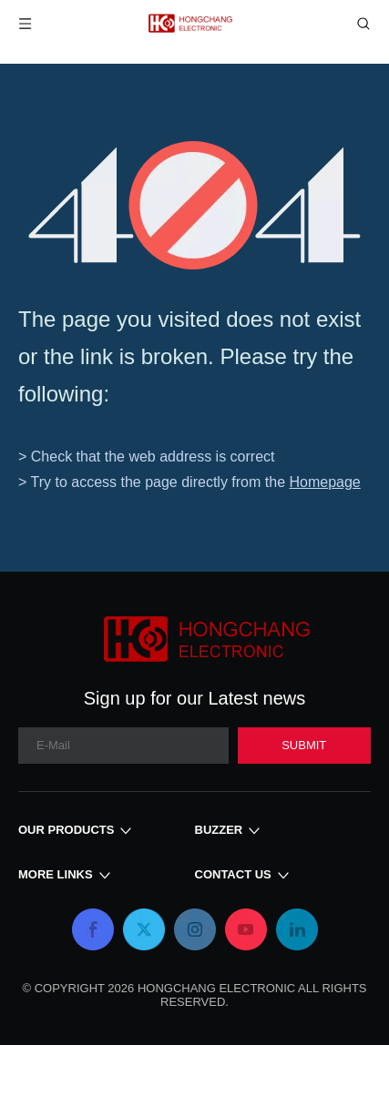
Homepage (324, 482)
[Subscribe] (304, 745)
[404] (194, 205)
